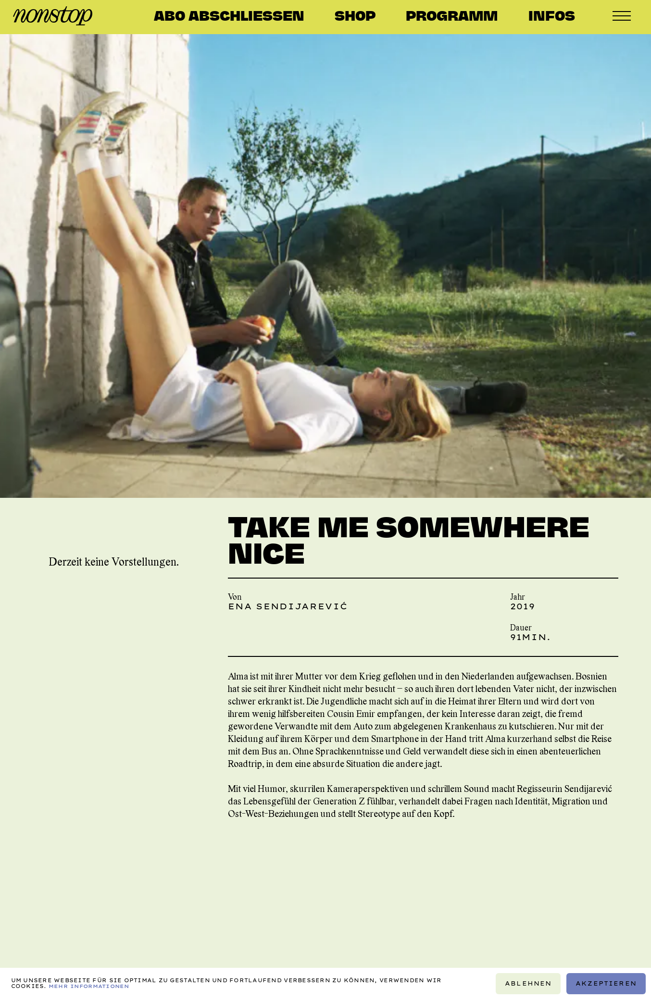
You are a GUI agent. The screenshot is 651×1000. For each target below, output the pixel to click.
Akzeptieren (606, 984)
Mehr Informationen (89, 987)
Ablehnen (528, 984)
